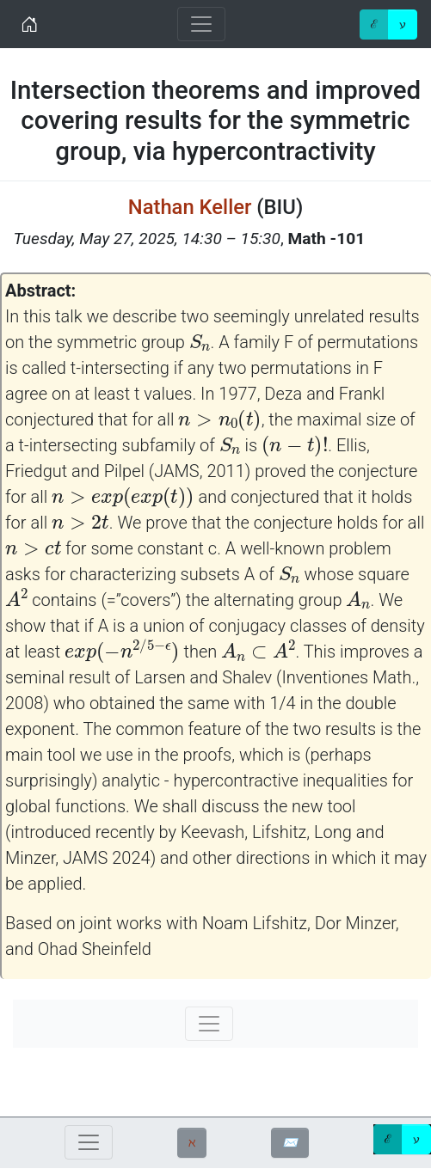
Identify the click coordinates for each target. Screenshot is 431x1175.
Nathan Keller (190, 207)
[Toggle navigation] (201, 24)
